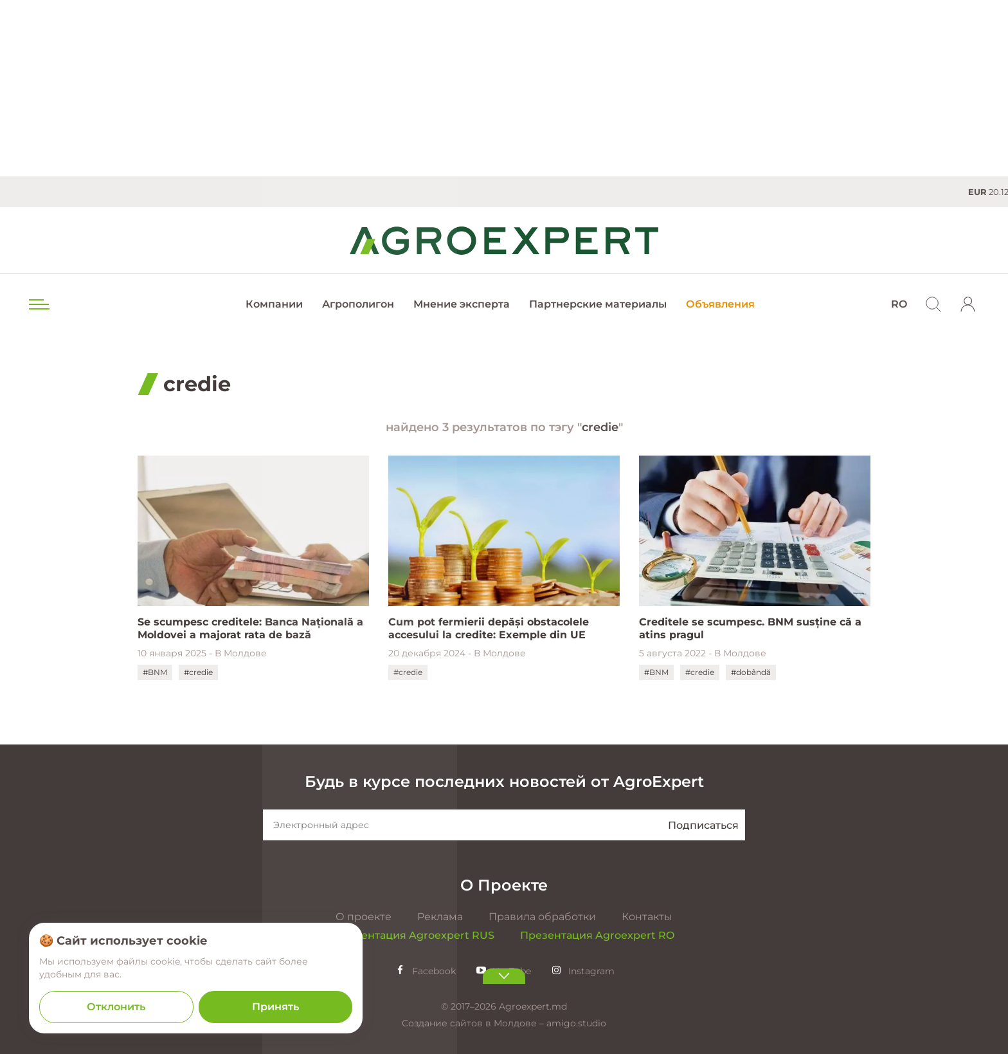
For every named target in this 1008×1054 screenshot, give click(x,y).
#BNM (155, 672)
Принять (275, 1007)
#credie (198, 672)
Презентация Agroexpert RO (597, 935)
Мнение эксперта (461, 304)
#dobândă (751, 672)
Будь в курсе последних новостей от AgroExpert (504, 781)
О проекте (364, 917)
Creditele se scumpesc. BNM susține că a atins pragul (750, 628)
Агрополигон (358, 304)
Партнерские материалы (598, 304)
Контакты (647, 917)
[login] (968, 304)
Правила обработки (542, 917)
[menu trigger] (38, 304)
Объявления (720, 304)
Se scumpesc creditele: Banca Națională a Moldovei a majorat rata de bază (250, 628)
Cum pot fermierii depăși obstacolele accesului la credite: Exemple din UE (488, 628)
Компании (274, 304)
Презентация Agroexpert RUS (414, 935)
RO (899, 304)
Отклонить (116, 1007)
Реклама (440, 917)
